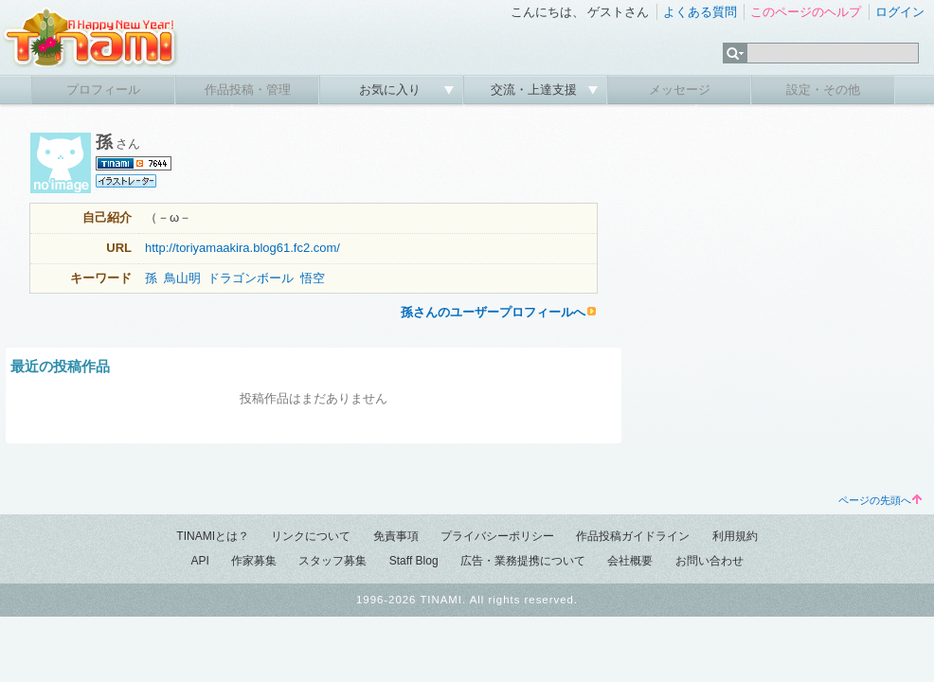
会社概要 (630, 560)
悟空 (312, 278)
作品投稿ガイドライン (633, 536)
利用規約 (735, 536)
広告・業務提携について (522, 560)
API (199, 560)
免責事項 (396, 536)
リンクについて (310, 536)
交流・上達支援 (536, 89)
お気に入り (391, 89)
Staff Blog (414, 560)
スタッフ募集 (332, 560)
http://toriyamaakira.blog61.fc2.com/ (242, 248)
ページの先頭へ (880, 500)
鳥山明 (182, 278)
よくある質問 (700, 12)
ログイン (900, 12)
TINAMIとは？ (212, 536)
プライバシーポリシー (497, 536)
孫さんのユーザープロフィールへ (493, 312)
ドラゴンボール (250, 278)
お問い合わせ (709, 560)
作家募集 (254, 560)
